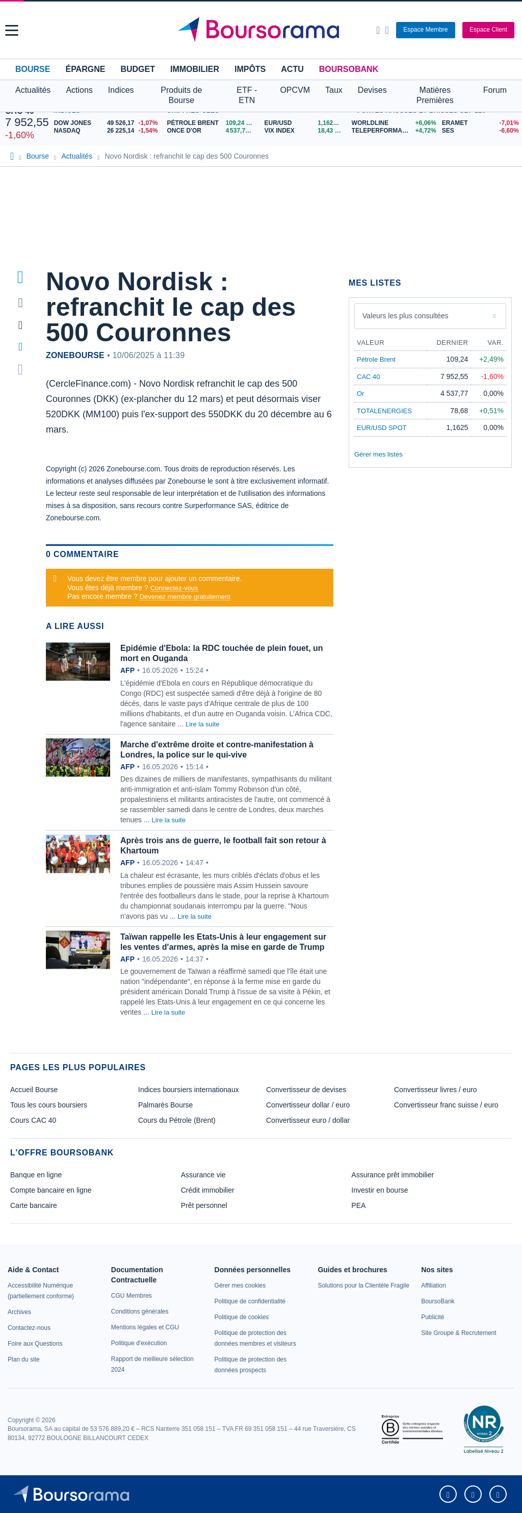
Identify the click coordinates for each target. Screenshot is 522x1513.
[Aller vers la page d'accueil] (262, 30)
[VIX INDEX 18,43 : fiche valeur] (306, 131)
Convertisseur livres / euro (435, 1090)
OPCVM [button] (295, 90)
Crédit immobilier (207, 1190)
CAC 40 (368, 377)
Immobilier (194, 69)
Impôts (250, 69)
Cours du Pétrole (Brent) (177, 1120)
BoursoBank (348, 69)
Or (360, 393)
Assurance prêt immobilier (392, 1175)
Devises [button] (372, 90)
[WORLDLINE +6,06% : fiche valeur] (393, 123)
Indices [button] (121, 90)
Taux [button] (334, 90)
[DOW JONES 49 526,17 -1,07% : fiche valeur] (108, 123)
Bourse (32, 69)
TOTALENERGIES (384, 411)
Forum (495, 90)
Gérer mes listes (378, 454)
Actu (292, 69)
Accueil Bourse (34, 1090)
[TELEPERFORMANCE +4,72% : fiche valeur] (393, 131)
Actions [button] (79, 90)
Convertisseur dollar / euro (308, 1105)
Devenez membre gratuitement (185, 596)
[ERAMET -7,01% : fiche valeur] (479, 123)
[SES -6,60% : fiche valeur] (479, 131)
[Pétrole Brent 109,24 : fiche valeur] (211, 123)
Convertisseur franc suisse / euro (446, 1105)
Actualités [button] (32, 90)
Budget (137, 69)
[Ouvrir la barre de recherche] (378, 30)
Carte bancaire (33, 1205)
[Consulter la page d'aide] (386, 30)
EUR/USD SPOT (382, 428)
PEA (358, 1205)
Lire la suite (202, 724)
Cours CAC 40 (33, 1120)
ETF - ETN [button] (247, 95)
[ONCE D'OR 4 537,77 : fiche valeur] (211, 131)
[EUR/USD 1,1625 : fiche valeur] (306, 123)
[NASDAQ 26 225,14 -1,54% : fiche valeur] (108, 131)
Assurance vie (203, 1175)
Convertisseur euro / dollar (308, 1120)
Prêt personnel (204, 1205)
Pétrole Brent (376, 359)
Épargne (85, 69)
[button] (11, 30)
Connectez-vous (174, 588)
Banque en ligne (36, 1175)
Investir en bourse (379, 1190)
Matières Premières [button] (435, 95)
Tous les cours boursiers (48, 1105)
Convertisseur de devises (306, 1090)
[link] (19, 1312)
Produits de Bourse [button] (181, 95)
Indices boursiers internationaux (188, 1090)
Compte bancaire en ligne (51, 1190)
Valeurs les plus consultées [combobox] (405, 316)
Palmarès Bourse (165, 1105)
